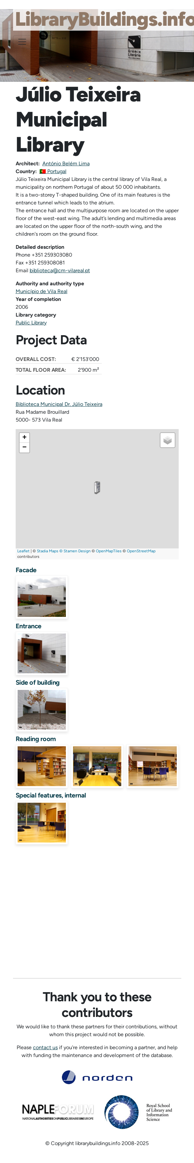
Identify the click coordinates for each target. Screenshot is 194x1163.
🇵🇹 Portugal (53, 171)
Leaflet (23, 551)
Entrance (28, 626)
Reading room (36, 739)
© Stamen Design (75, 551)
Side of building (38, 682)
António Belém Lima (66, 163)
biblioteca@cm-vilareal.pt (60, 270)
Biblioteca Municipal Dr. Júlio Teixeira (59, 404)
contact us (45, 1047)
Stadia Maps (47, 551)
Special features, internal (51, 795)
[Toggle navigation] (22, 41)
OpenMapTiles (109, 551)
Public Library (31, 323)
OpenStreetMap (141, 551)
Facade (26, 570)
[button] (97, 487)
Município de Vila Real (41, 291)
